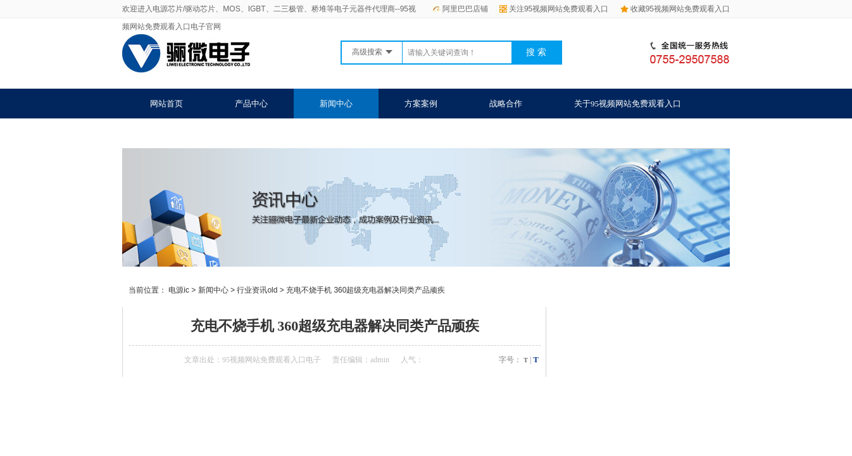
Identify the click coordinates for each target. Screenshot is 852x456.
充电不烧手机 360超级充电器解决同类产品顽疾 (365, 290)
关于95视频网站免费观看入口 (627, 103)
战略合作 (505, 103)
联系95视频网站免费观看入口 (203, 133)
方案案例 (420, 103)
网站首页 (166, 103)
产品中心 (251, 103)
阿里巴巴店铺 (460, 8)
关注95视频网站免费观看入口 (553, 8)
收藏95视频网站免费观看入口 (675, 8)
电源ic (178, 290)
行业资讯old (257, 290)
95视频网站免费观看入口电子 (271, 359)
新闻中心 (336, 103)
